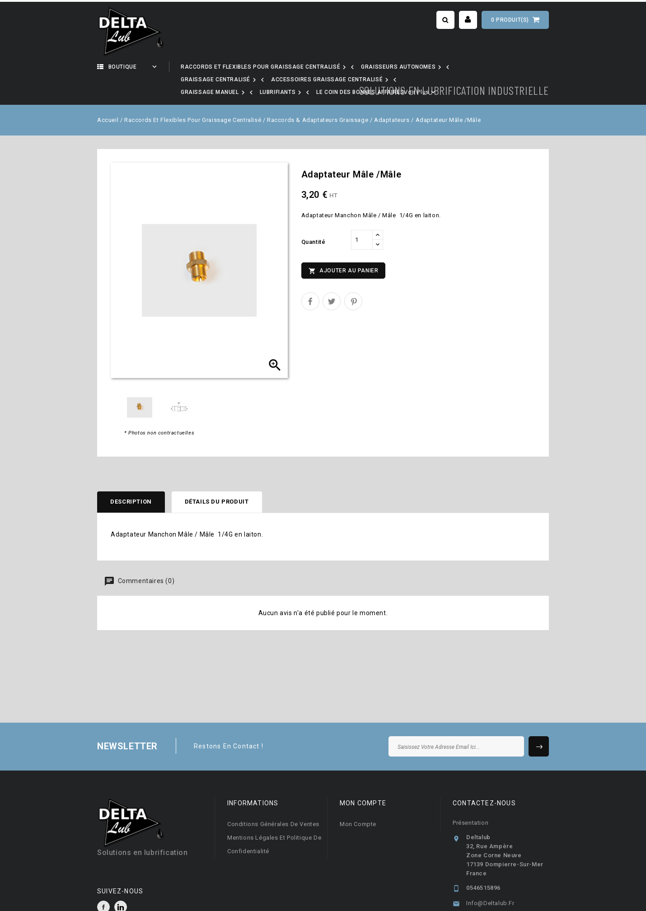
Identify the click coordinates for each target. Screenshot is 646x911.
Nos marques (285, 67)
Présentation (470, 797)
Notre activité (214, 67)
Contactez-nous (484, 778)
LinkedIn (120, 882)
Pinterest (353, 276)
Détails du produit (218, 476)
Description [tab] (131, 476)
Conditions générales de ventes (273, 799)
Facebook (103, 882)
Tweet (331, 276)
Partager (310, 276)
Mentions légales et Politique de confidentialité (274, 819)
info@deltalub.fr (490, 878)
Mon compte (358, 799)
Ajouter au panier (344, 245)
